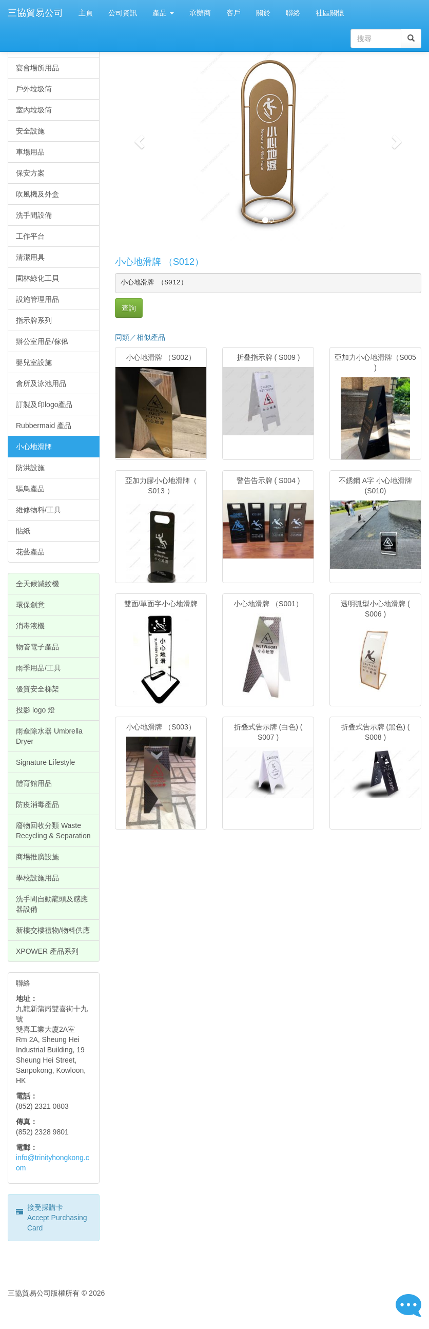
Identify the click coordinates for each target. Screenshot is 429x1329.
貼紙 (23, 531)
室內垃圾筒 (34, 110)
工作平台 (30, 236)
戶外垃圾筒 (34, 89)
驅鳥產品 (30, 489)
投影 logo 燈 (35, 710)
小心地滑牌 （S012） (159, 262)
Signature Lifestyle (45, 762)
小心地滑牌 (34, 446)
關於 (263, 13)
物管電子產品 (37, 647)
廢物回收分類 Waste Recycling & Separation (53, 830)
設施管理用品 (37, 299)
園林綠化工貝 (37, 278)
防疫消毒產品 (37, 804)
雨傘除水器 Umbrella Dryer (49, 736)
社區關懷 (330, 13)
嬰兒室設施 (34, 362)
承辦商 (200, 13)
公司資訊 (122, 13)
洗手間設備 (34, 215)
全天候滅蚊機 (37, 584)
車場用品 (30, 152)
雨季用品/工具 (38, 668)
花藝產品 (30, 552)
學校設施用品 (37, 878)
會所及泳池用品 (41, 383)
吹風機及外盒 (37, 194)
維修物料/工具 (38, 510)
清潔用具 (30, 257)
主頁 (86, 13)
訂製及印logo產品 (44, 404)
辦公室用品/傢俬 (42, 341)
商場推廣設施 (37, 857)
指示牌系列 (34, 320)
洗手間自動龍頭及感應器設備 (52, 904)
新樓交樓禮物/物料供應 (53, 930)
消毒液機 (30, 626)
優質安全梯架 (37, 689)
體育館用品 (34, 783)
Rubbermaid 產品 (43, 425)
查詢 (129, 308)
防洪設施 (30, 468)
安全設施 (30, 131)
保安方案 (30, 173)
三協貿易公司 (35, 13)
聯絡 (293, 13)
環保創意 (30, 605)
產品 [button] (163, 13)
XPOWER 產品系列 (47, 951)
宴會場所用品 (37, 68)
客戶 (233, 13)
